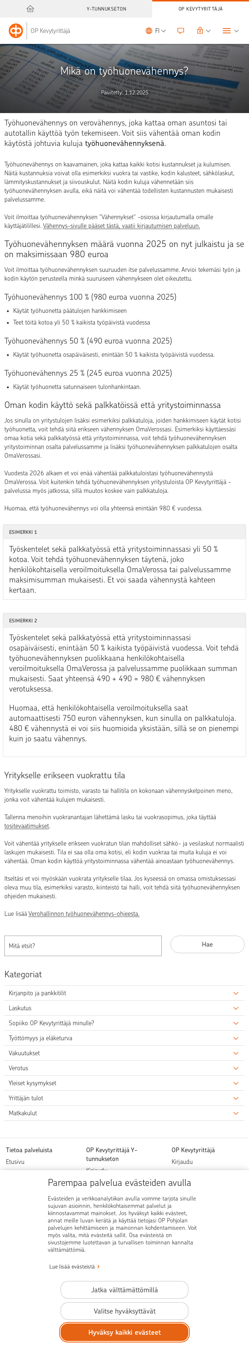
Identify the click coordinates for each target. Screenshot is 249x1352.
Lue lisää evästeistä (72, 1266)
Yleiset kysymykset (32, 1083)
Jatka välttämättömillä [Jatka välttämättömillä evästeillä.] (124, 1290)
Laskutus (20, 1008)
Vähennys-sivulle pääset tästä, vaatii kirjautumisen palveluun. (121, 225)
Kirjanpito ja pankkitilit (37, 993)
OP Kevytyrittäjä (201, 9)
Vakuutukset (24, 1053)
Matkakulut (23, 1113)
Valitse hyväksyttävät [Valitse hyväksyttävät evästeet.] (125, 1311)
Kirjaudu (182, 1161)
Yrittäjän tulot (26, 1098)
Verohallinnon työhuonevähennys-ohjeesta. (83, 913)
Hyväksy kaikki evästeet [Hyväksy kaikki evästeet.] (124, 1332)
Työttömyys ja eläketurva (40, 1038)
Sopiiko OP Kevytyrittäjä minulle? (51, 1023)
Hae (207, 944)
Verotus (18, 1068)
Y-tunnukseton (107, 9)
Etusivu (15, 1161)
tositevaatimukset (26, 825)
